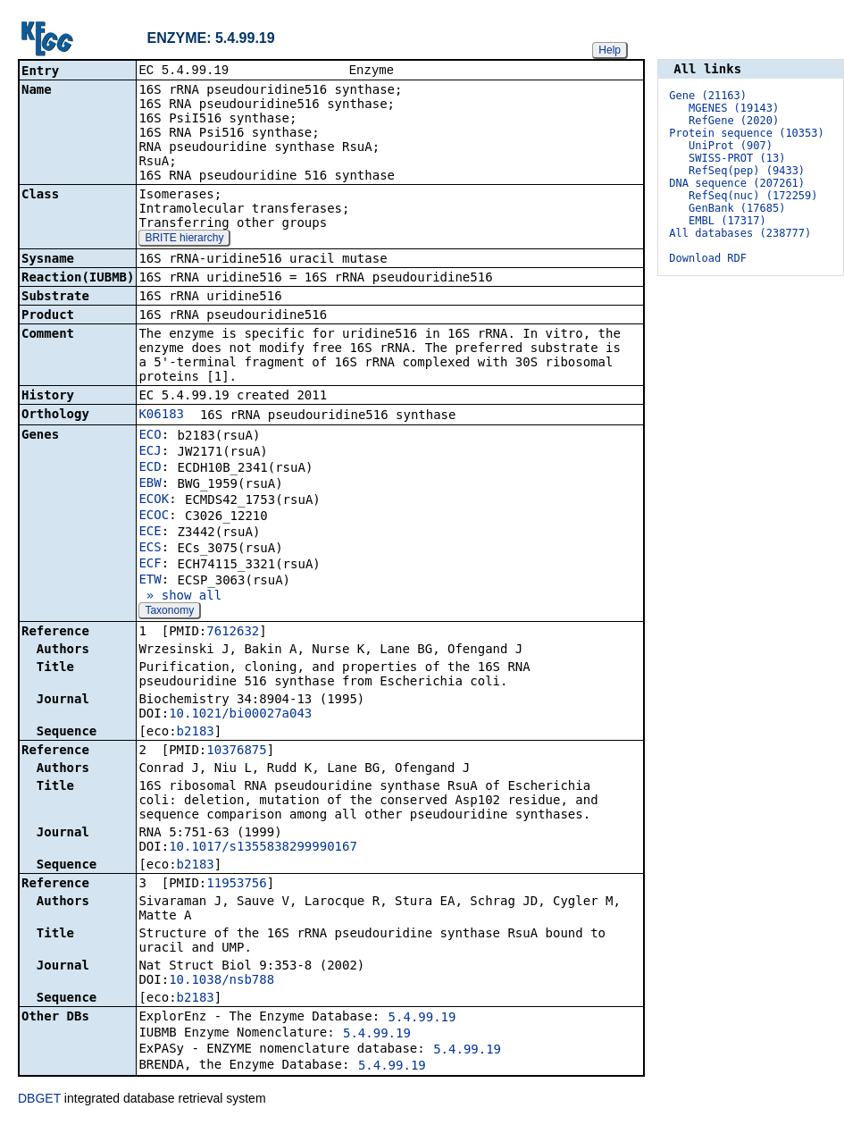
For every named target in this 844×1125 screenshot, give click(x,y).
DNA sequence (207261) (737, 183)
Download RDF (708, 258)
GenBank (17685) (737, 208)
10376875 (236, 751)
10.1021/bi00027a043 (240, 715)
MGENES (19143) (734, 108)
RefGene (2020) (734, 120)
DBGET (39, 1100)
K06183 (161, 415)
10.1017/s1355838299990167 (263, 848)
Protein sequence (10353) (746, 133)
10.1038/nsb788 (221, 981)
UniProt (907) (731, 145)
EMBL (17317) (727, 220)
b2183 (195, 733)
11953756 (236, 884)
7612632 (232, 632)
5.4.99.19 (422, 1019)
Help (609, 50)
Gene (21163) (708, 95)
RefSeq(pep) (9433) (747, 170)
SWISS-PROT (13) (737, 158)
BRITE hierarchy (184, 239)
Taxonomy (169, 612)
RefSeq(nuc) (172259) (753, 195)
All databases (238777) (740, 233)
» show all (179, 597)
